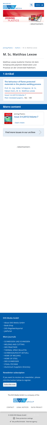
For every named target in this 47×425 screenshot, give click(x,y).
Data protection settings (24, 418)
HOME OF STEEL (11, 358)
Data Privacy (36, 407)
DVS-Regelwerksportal (13, 328)
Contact (10, 407)
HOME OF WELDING (12, 355)
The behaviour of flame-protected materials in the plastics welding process (23, 82)
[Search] (31, 5)
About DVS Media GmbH (14, 322)
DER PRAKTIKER (10, 347)
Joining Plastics (8, 48)
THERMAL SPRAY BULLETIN (15, 350)
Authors (17, 48)
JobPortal (8, 331)
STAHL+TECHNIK (11, 364)
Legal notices (22, 407)
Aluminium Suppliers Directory (17, 367)
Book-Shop (8, 325)
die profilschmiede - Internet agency (24, 421)
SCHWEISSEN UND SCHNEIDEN (17, 341)
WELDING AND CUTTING (14, 344)
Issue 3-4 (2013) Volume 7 (15, 95)
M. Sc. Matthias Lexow (25, 91)
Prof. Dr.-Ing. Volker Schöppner (18, 88)
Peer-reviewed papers (14, 98)
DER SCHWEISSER (11, 361)
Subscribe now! (9, 384)
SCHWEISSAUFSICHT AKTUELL (16, 353)
